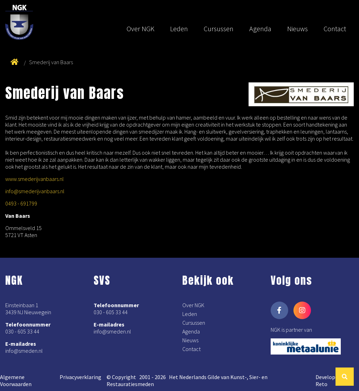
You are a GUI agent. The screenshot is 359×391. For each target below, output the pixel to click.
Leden (179, 28)
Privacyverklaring (80, 376)
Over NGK (140, 28)
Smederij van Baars (51, 62)
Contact (335, 28)
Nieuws (297, 28)
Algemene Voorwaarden (16, 380)
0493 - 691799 (21, 203)
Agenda (260, 28)
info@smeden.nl (24, 350)
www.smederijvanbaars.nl (34, 178)
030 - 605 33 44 (22, 331)
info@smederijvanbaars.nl (35, 191)
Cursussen (218, 28)
